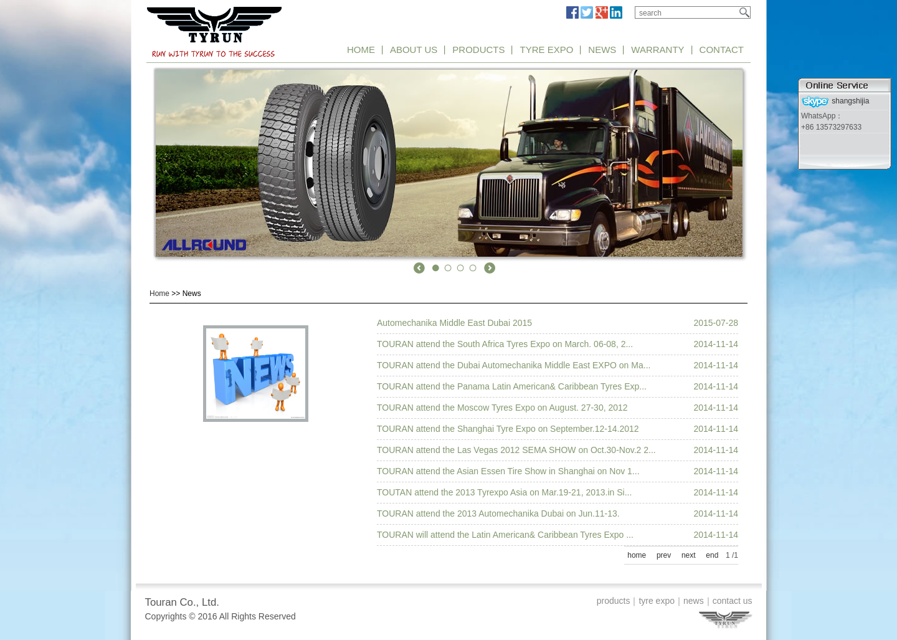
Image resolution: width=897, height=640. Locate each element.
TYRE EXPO (546, 49)
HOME (361, 49)
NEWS (602, 49)
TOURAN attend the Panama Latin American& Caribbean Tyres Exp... (512, 386)
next (688, 555)
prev (664, 555)
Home (159, 293)
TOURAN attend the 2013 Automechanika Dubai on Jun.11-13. (498, 513)
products (613, 601)
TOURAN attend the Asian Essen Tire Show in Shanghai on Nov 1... (508, 471)
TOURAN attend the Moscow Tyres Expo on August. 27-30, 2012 (502, 408)
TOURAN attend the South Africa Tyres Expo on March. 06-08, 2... (505, 344)
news (693, 601)
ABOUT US (413, 49)
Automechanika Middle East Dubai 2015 (454, 323)
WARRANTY (657, 49)
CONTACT (722, 49)
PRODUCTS (478, 49)
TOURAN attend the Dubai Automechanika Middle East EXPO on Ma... (513, 365)
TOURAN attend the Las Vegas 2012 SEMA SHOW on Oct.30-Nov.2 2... (516, 450)
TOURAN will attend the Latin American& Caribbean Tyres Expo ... (505, 535)
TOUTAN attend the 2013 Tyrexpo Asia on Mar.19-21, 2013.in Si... (504, 492)
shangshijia (835, 101)
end (712, 555)
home (636, 555)
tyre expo (656, 601)
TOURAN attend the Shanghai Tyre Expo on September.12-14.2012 (508, 429)
